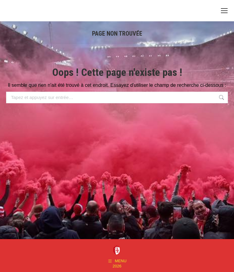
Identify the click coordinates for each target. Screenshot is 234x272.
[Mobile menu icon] (224, 10)
